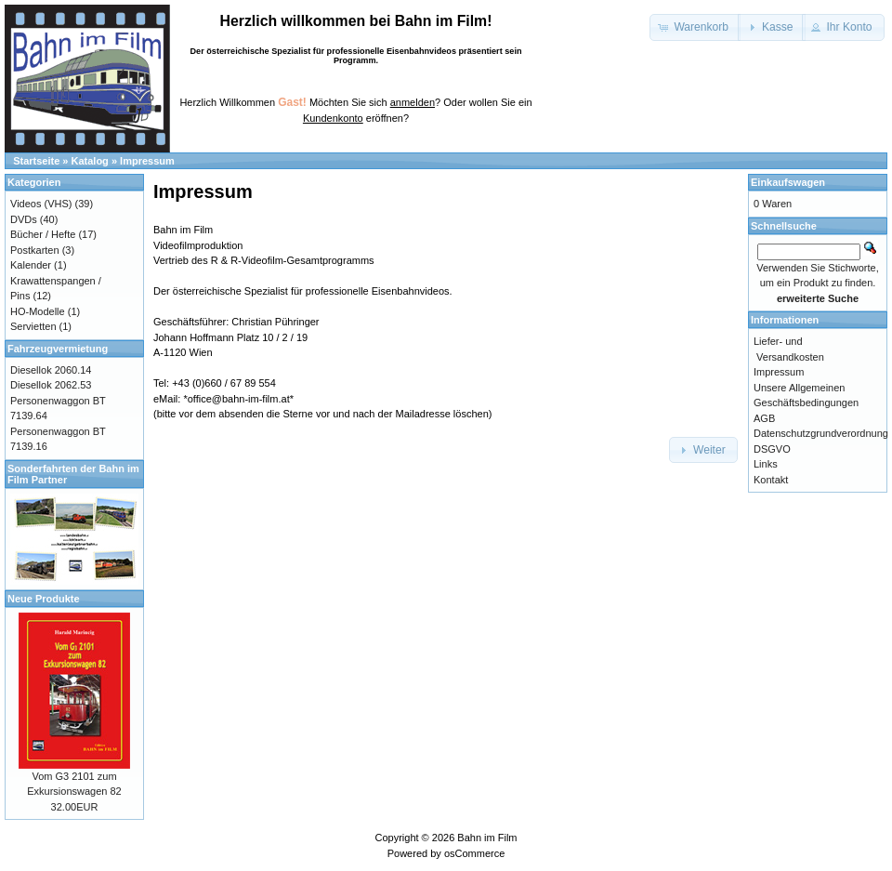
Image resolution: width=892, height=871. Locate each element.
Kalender (30, 265)
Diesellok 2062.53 (50, 384)
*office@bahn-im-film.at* (238, 398)
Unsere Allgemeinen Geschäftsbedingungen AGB (806, 403)
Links (766, 463)
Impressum (147, 160)
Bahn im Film (487, 837)
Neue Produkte (43, 598)
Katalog (90, 160)
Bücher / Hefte (42, 234)
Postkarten (34, 250)
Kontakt (771, 479)
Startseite (36, 160)
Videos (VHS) (41, 203)
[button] (695, 27)
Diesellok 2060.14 (50, 370)
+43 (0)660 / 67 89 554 (224, 383)
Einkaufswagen (788, 182)
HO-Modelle (37, 311)
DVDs (23, 219)
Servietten (33, 326)
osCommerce (474, 853)
